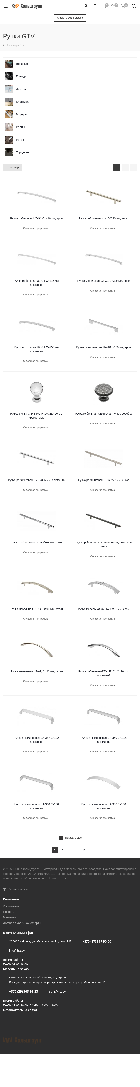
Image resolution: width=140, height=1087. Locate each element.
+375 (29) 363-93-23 (23, 991)
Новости (8, 911)
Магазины (10, 917)
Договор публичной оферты (22, 923)
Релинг (20, 127)
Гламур (21, 76)
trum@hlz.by (57, 991)
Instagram (27, 1019)
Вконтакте (7, 1019)
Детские (21, 89)
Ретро (20, 139)
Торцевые (23, 152)
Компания (11, 899)
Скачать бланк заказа (70, 17)
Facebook (17, 1019)
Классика (22, 101)
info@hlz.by (17, 950)
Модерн (21, 114)
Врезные (22, 63)
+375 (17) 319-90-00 (97, 941)
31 (84, 850)
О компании (11, 906)
